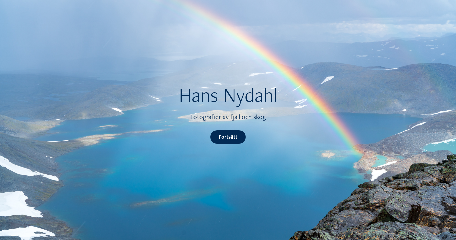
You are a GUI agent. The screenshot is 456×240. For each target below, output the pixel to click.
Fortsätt (228, 136)
